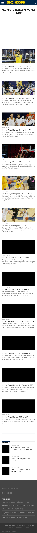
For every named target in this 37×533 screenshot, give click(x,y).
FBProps (28, 528)
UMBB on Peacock (9, 526)
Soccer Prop (19, 528)
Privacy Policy (21, 526)
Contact (10, 528)
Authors (31, 526)
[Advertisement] (19, 31)
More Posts (18, 435)
